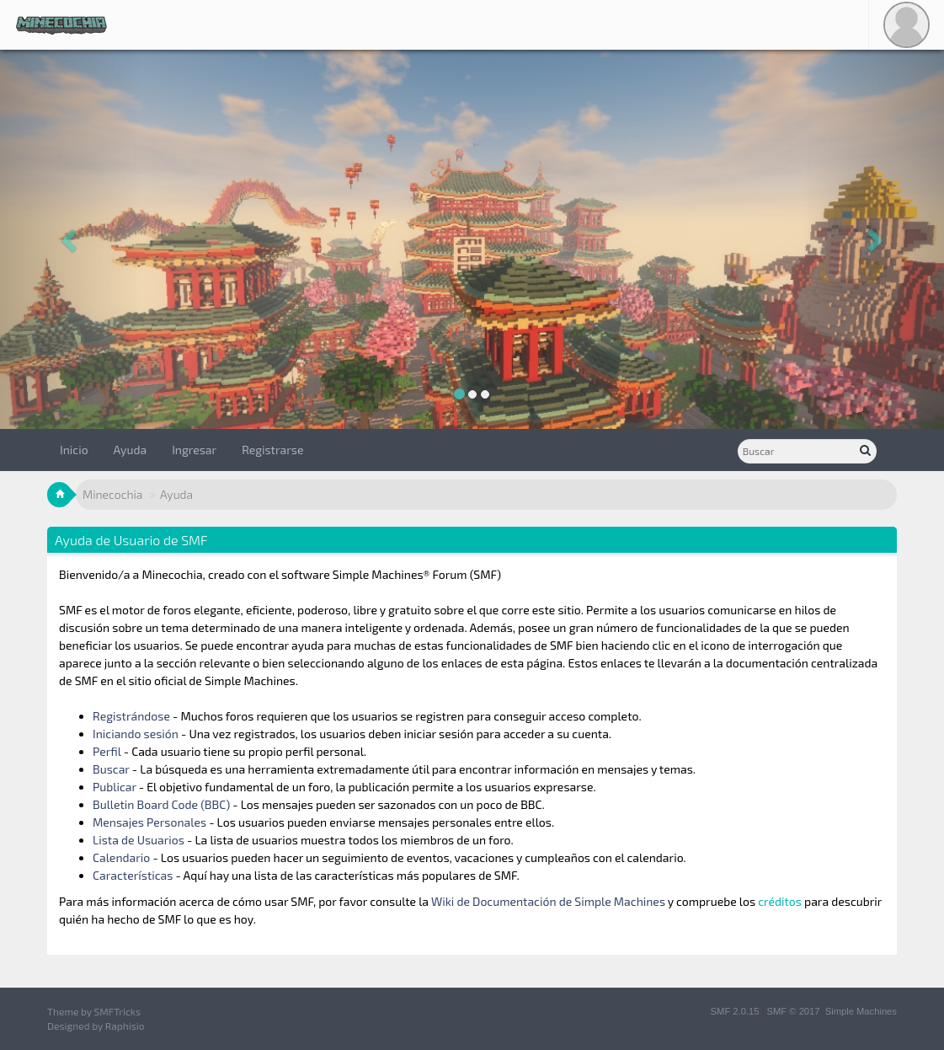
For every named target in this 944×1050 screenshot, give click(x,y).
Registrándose (131, 716)
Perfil (107, 751)
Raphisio (125, 1025)
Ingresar (194, 449)
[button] (70, 239)
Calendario (121, 857)
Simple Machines (861, 1011)
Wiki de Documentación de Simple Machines (548, 901)
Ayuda (130, 449)
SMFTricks (117, 1011)
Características (133, 875)
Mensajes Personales (149, 822)
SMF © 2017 (793, 1011)
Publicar (114, 786)
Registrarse (272, 449)
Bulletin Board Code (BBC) (162, 804)
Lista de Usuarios (138, 840)
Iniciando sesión (136, 733)
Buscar (111, 769)
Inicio (74, 449)
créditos (780, 901)
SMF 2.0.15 (735, 1011)
